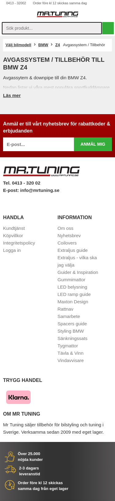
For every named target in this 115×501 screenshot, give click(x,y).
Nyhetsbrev (69, 235)
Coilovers (67, 242)
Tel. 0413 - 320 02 (21, 182)
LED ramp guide (74, 294)
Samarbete (69, 316)
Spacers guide (72, 323)
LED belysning (72, 287)
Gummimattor (72, 279)
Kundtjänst (14, 228)
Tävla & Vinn (71, 353)
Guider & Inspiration (78, 272)
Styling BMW (71, 331)
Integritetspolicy (19, 242)
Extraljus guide (73, 250)
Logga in (12, 250)
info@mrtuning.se (39, 190)
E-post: (11, 190)
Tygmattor (68, 345)
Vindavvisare (71, 360)
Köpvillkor (13, 235)
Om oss (66, 228)
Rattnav (66, 309)
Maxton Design (73, 301)
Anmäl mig (93, 144)
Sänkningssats (73, 338)
